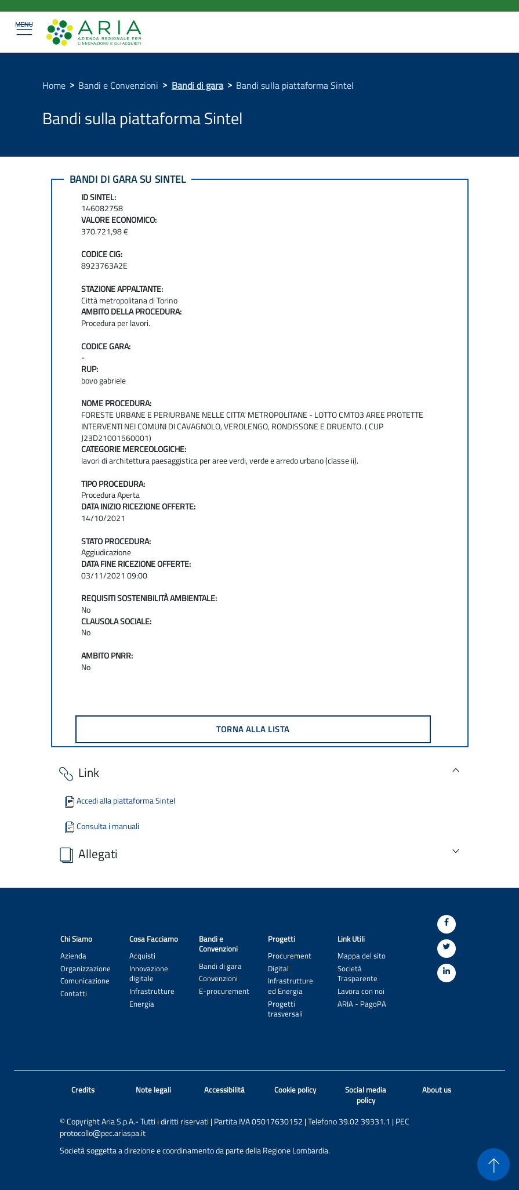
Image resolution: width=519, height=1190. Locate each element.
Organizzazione (85, 968)
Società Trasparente (357, 973)
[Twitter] (446, 948)
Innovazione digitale (148, 973)
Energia (141, 1004)
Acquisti (142, 955)
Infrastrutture (152, 991)
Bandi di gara (197, 85)
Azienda (73, 955)
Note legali (153, 1089)
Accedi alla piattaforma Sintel (119, 800)
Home (54, 85)
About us (436, 1089)
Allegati (87, 854)
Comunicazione (85, 980)
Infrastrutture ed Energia (290, 985)
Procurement (289, 955)
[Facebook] (446, 924)
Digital (278, 968)
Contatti (73, 993)
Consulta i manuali (101, 826)
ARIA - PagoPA (361, 1004)
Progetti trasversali (285, 1009)
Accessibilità (224, 1089)
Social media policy (365, 1095)
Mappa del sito (361, 955)
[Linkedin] (446, 973)
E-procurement (224, 991)
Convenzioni (218, 978)
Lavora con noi (360, 991)
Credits (83, 1089)
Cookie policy (295, 1089)
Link (78, 773)
